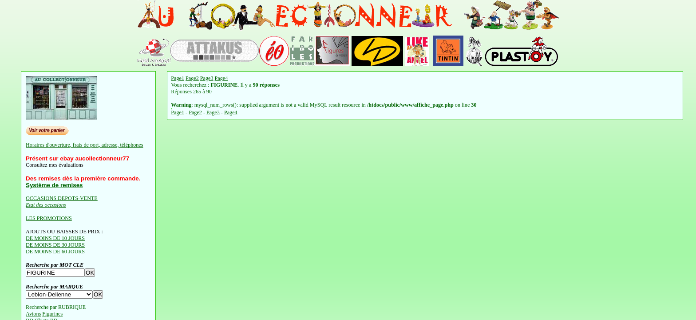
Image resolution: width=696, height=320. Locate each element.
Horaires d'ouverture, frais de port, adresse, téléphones (84, 145)
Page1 (177, 78)
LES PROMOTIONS (49, 218)
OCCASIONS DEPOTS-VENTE (62, 198)
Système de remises (54, 185)
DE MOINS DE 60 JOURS (55, 251)
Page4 (221, 78)
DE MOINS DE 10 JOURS (55, 238)
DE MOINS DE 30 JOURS (55, 245)
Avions (33, 314)
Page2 (192, 78)
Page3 (207, 78)
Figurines (52, 314)
